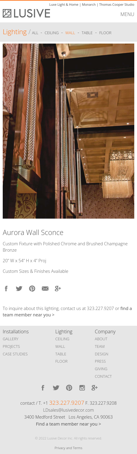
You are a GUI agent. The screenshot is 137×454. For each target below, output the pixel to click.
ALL (35, 32)
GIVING (101, 368)
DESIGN (102, 354)
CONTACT (103, 376)
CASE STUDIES (15, 354)
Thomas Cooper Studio (116, 4)
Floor (105, 32)
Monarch (88, 4)
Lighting (15, 31)
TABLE (60, 354)
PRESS (100, 361)
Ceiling (52, 32)
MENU (127, 14)
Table (87, 32)
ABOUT (101, 338)
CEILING (62, 338)
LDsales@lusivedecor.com (68, 410)
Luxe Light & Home (63, 4)
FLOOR (61, 361)
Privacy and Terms (68, 448)
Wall (70, 32)
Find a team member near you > (68, 424)
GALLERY (10, 338)
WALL (60, 346)
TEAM (100, 346)
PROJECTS (11, 346)
